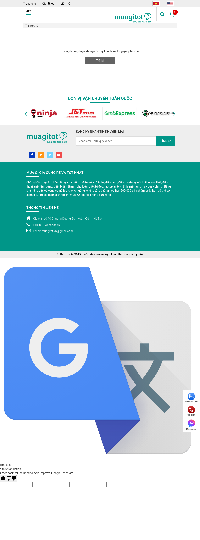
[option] (54, 113)
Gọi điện (191, 411)
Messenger (191, 424)
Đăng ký (165, 141)
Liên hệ (65, 3)
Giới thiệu (48, 3)
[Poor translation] (11, 478)
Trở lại (100, 60)
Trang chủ (29, 3)
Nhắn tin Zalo (191, 398)
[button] (25, 113)
